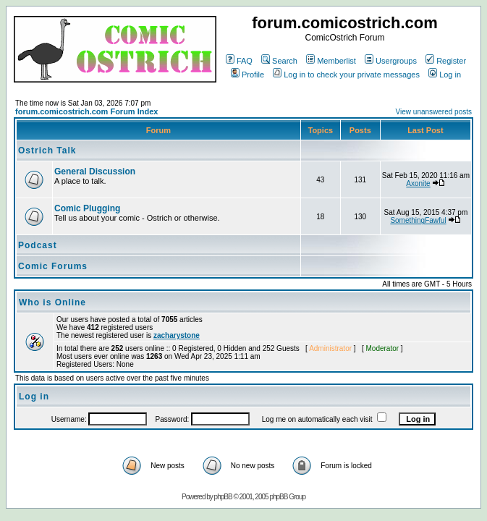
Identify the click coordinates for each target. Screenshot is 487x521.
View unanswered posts (434, 112)
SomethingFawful (418, 220)
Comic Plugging (87, 208)
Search (279, 60)
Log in (444, 74)
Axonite (418, 183)
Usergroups (391, 60)
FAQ (239, 60)
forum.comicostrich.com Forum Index (86, 111)
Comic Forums (53, 266)
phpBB (223, 497)
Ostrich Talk (47, 150)
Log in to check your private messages (346, 74)
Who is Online (52, 302)
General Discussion (94, 171)
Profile (247, 74)
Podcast (37, 245)
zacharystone (176, 335)
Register (445, 60)
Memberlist (331, 60)
